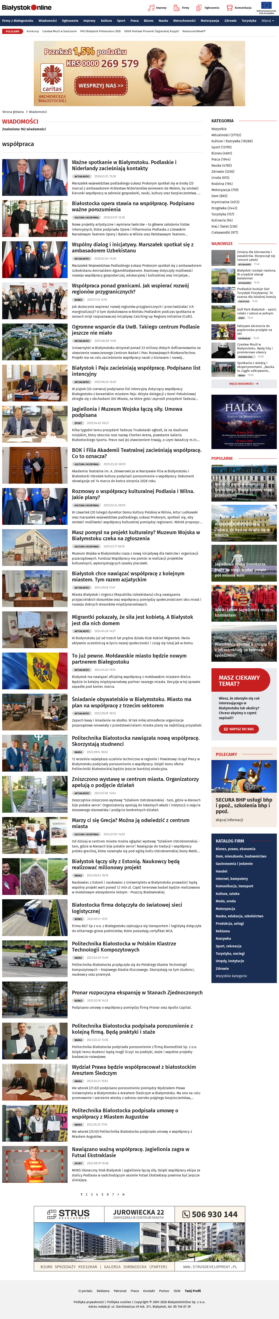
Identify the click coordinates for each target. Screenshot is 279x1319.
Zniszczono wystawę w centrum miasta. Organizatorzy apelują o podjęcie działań (135, 782)
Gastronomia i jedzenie (234, 864)
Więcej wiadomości (241, 383)
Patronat (120, 1291)
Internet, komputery (232, 879)
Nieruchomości (184, 21)
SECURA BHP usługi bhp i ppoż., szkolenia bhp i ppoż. (244, 805)
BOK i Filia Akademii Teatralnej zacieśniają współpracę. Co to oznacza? (137, 453)
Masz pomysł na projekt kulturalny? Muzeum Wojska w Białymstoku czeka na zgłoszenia (136, 535)
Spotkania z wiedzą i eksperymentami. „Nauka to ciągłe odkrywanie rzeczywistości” (255, 367)
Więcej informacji (229, 820)
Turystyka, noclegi (230, 953)
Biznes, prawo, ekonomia (235, 849)
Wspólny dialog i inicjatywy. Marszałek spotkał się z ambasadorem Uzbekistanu (133, 248)
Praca (135, 21)
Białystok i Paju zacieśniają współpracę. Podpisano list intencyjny (136, 371)
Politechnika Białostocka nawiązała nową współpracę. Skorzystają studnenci (136, 741)
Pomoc (164, 1291)
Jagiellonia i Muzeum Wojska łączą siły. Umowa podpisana (127, 412)
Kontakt (149, 1291)
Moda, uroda (226, 901)
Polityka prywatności (89, 1302)
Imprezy (157, 8)
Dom (215, 196)
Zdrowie (230, 21)
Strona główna (13, 112)
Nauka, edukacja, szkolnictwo (239, 916)
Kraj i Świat (220, 226)
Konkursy (33, 31)
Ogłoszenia (207, 8)
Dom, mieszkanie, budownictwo (241, 856)
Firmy (181, 8)
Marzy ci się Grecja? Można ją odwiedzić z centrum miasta (130, 823)
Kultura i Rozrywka (87, 217)
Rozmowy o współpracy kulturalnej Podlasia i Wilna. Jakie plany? (133, 494)
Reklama (223, 931)
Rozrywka (223, 938)
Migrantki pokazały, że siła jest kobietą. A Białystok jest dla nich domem (132, 620)
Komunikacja (239, 8)
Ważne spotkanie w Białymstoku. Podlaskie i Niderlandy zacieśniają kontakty (124, 165)
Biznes (148, 21)
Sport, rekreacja (229, 946)
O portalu (85, 1291)
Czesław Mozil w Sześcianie (59, 31)
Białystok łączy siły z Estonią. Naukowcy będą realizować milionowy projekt (126, 864)
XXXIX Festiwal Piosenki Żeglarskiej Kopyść (151, 31)
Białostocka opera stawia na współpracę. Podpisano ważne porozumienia (133, 206)
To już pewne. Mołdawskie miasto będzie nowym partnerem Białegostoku (129, 659)
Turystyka (249, 21)
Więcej (268, 21)
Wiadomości (48, 21)
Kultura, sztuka (228, 894)
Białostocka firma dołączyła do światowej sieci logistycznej (127, 908)
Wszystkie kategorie (231, 976)
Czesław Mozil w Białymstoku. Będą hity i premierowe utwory (255, 348)
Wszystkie (219, 129)
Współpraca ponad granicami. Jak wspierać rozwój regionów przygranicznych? (130, 289)
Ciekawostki (220, 232)
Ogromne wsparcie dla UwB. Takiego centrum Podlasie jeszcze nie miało (136, 330)
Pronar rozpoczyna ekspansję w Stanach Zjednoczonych (137, 993)
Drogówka (219, 208)
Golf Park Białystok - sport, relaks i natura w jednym (257, 311)
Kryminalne (220, 202)
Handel (221, 871)
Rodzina (217, 184)
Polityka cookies (119, 1302)
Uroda (216, 178)
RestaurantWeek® (194, 31)
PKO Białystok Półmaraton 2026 (100, 31)
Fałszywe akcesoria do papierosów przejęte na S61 (254, 330)
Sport (121, 21)
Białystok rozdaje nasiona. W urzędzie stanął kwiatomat (256, 274)
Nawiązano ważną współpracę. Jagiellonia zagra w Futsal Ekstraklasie (130, 1152)
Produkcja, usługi (230, 923)
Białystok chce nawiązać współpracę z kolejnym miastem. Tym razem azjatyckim (128, 577)
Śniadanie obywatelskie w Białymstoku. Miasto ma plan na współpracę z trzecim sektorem (131, 702)
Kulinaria (218, 220)
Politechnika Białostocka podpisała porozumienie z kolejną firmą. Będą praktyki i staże (132, 1029)
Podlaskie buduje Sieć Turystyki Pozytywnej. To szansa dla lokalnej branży (256, 293)
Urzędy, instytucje (230, 961)
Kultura (106, 21)
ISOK (177, 1291)
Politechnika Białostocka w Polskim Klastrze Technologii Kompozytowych (124, 947)
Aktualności (82, 176)
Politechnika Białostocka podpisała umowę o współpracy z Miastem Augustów (125, 1114)
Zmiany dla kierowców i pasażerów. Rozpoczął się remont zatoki (256, 256)
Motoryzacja (210, 21)
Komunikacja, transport (234, 886)
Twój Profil (193, 1291)
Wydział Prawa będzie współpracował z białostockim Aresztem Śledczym (134, 1070)
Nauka (163, 21)
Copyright (141, 1302)
